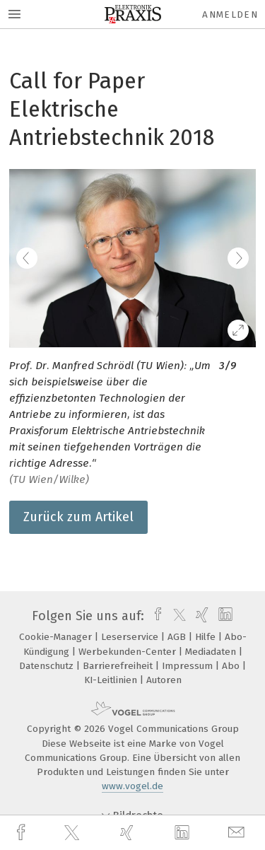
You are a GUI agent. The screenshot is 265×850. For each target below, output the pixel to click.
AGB (178, 637)
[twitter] (73, 833)
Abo (232, 666)
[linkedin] (183, 833)
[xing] (129, 833)
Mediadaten (212, 652)
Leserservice (131, 637)
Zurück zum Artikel (78, 517)
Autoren (164, 680)
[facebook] (22, 833)
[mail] (238, 833)
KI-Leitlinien (112, 680)
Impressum (189, 666)
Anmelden (230, 14)
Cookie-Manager (57, 637)
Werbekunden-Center (128, 652)
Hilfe (206, 637)
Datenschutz (47, 666)
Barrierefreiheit (119, 666)
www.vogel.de (132, 786)
